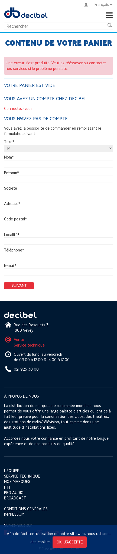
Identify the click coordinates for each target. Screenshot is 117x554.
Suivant (19, 285)
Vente (19, 339)
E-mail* (10, 265)
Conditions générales (26, 508)
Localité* (12, 234)
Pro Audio (14, 492)
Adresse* (12, 203)
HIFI (7, 487)
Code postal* (15, 219)
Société (10, 188)
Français (104, 4)
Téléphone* (14, 250)
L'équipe (11, 470)
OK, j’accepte (70, 542)
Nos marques (17, 481)
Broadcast (15, 498)
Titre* (9, 142)
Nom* (9, 157)
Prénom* (11, 172)
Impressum (14, 514)
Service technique (29, 345)
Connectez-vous (18, 108)
